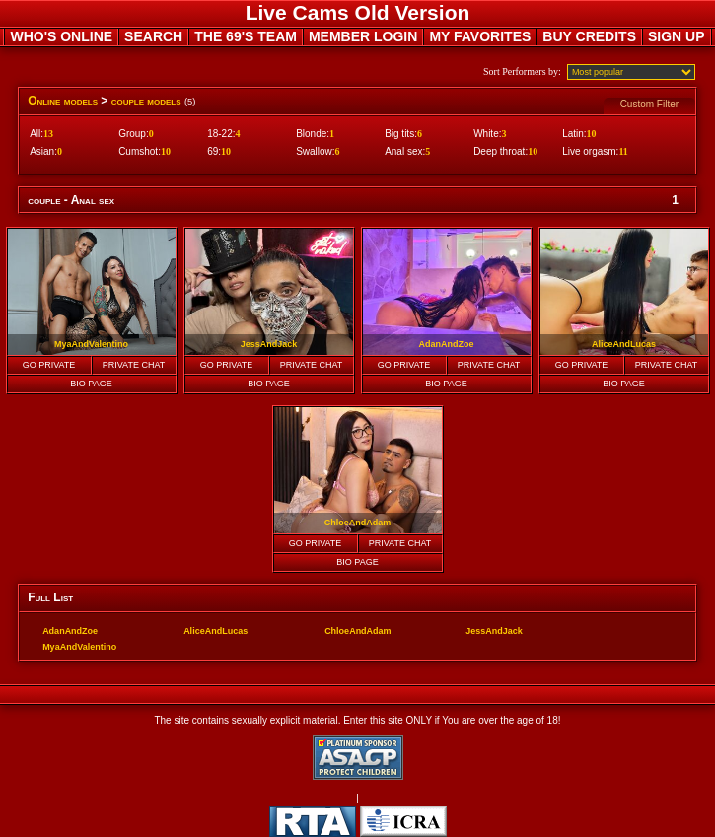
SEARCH (153, 36)
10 (592, 133)
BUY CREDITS (589, 36)
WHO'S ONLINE (61, 36)
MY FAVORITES (480, 36)
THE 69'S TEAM (245, 36)
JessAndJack (494, 631)
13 (48, 133)
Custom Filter (649, 104)
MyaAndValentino (79, 647)
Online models (63, 100)
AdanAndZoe (70, 631)
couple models (146, 100)
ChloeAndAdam (358, 631)
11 (622, 151)
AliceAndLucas (215, 631)
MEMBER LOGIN (363, 36)
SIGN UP (676, 36)
